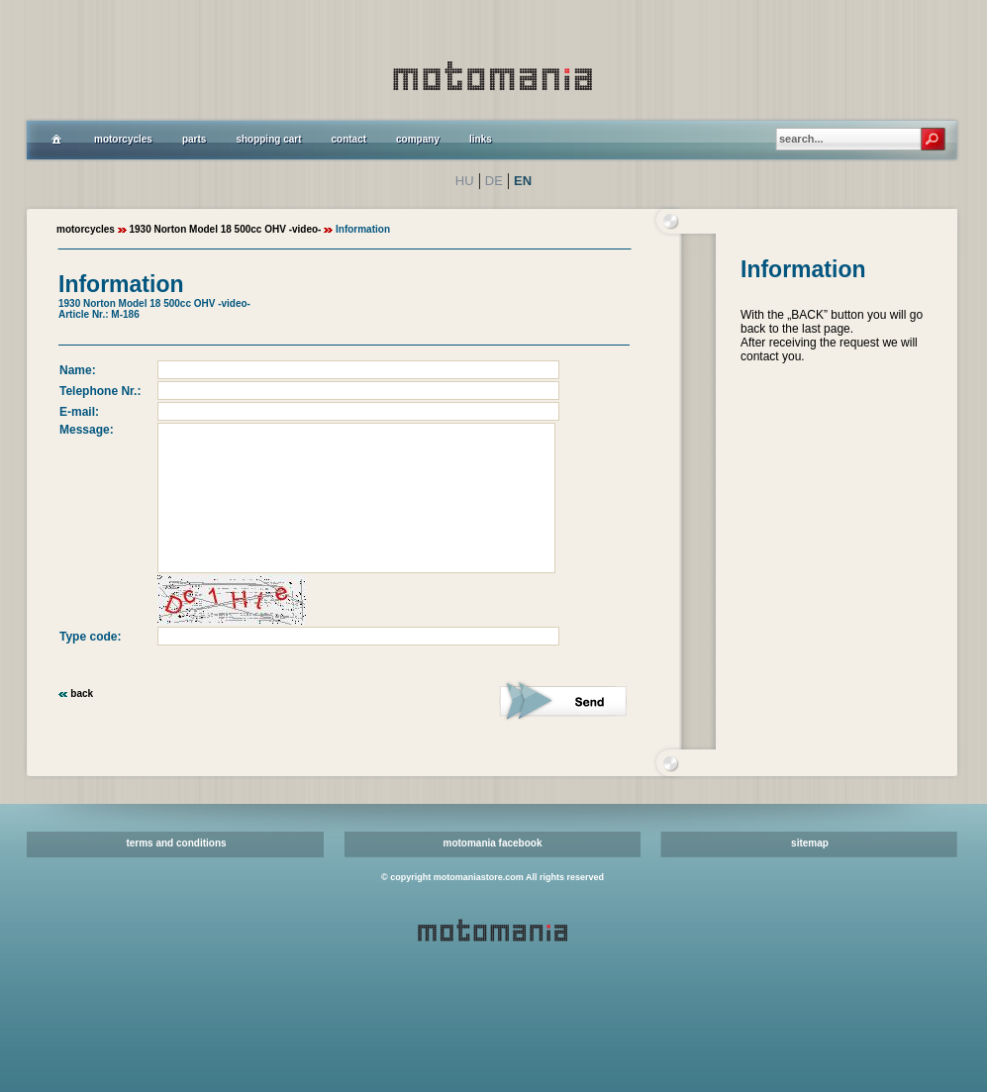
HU (464, 180)
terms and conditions (176, 843)
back (81, 693)
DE (494, 180)
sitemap (810, 843)
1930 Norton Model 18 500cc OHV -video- (225, 229)
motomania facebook (492, 843)
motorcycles (85, 229)
